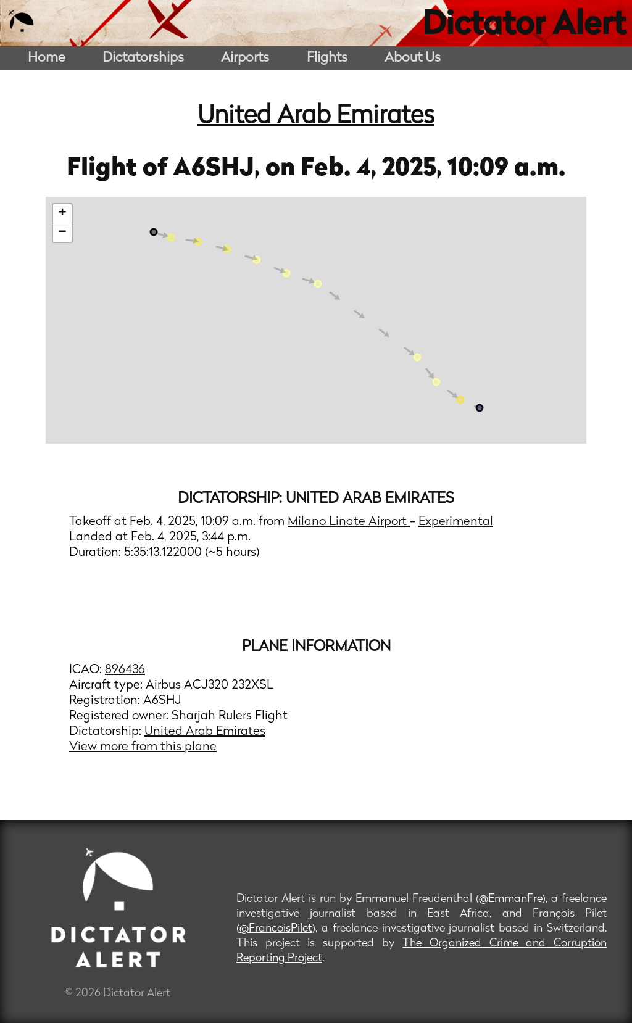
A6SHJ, (219, 169)
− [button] (63, 232)
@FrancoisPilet (275, 929)
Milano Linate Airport (349, 522)
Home (46, 58)
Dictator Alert (524, 26)
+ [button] (63, 213)
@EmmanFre (511, 899)
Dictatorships (143, 58)
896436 (125, 670)
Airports (245, 58)
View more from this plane (143, 747)
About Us (413, 58)
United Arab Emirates (316, 116)
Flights (327, 58)
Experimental (455, 522)
